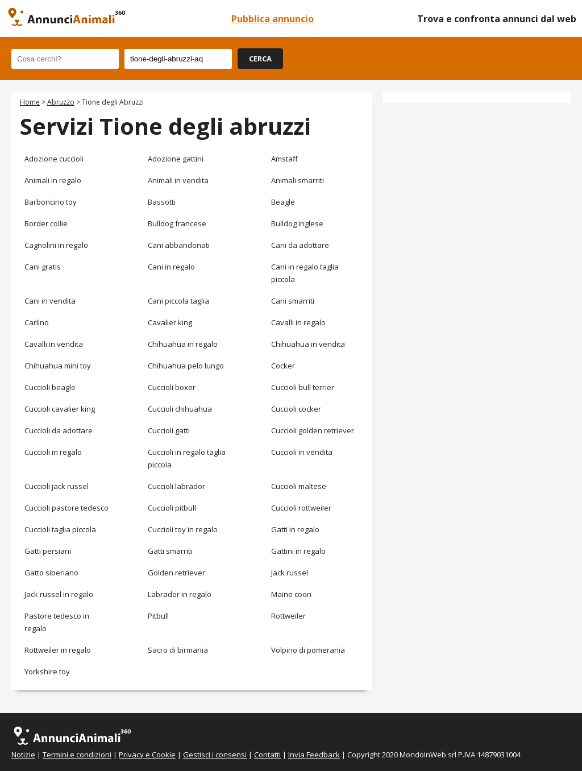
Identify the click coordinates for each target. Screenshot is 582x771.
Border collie (46, 223)
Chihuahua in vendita (308, 344)
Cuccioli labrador (176, 486)
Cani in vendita (50, 301)
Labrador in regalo (179, 594)
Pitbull (158, 616)
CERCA (260, 58)
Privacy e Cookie (147, 754)
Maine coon (291, 594)
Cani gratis (42, 267)
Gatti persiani (47, 551)
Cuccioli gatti (169, 430)
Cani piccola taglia (178, 301)
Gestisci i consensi (215, 754)
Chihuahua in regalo (183, 344)
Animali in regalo (52, 180)
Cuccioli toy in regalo (183, 529)
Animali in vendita (178, 180)
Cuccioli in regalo (53, 452)
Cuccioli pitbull (172, 508)
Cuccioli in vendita (301, 452)
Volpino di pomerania (308, 650)
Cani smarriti (292, 301)
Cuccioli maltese (298, 486)
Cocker (283, 365)
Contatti (267, 754)
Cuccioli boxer (172, 387)
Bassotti (162, 202)
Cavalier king (170, 322)
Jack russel (289, 572)
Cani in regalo (171, 267)
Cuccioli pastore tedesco (66, 508)
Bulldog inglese (297, 223)
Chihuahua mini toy (57, 365)
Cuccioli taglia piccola (60, 529)
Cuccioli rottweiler (301, 508)
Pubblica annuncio (272, 19)
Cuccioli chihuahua (180, 409)
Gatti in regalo (295, 529)
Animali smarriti (297, 180)
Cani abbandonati (179, 245)
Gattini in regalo (298, 551)
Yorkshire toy (47, 671)
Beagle (283, 202)
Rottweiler (288, 616)
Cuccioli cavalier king (59, 409)
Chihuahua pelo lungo (186, 365)
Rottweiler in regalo (57, 650)
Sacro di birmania (178, 650)
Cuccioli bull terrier (302, 387)
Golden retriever (176, 572)
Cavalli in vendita (53, 344)
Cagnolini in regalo (56, 245)
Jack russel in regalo (58, 594)
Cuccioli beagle (50, 387)
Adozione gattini (175, 159)
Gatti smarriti (170, 551)
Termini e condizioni (77, 754)
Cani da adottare (300, 245)
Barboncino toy (50, 202)
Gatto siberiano (51, 572)
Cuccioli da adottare (58, 430)
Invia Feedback (314, 754)
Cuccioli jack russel (56, 486)
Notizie (23, 754)
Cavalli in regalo (298, 322)
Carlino (36, 322)
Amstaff (284, 159)
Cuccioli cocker (296, 409)
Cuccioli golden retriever (312, 430)
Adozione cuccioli (54, 159)
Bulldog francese (177, 223)
